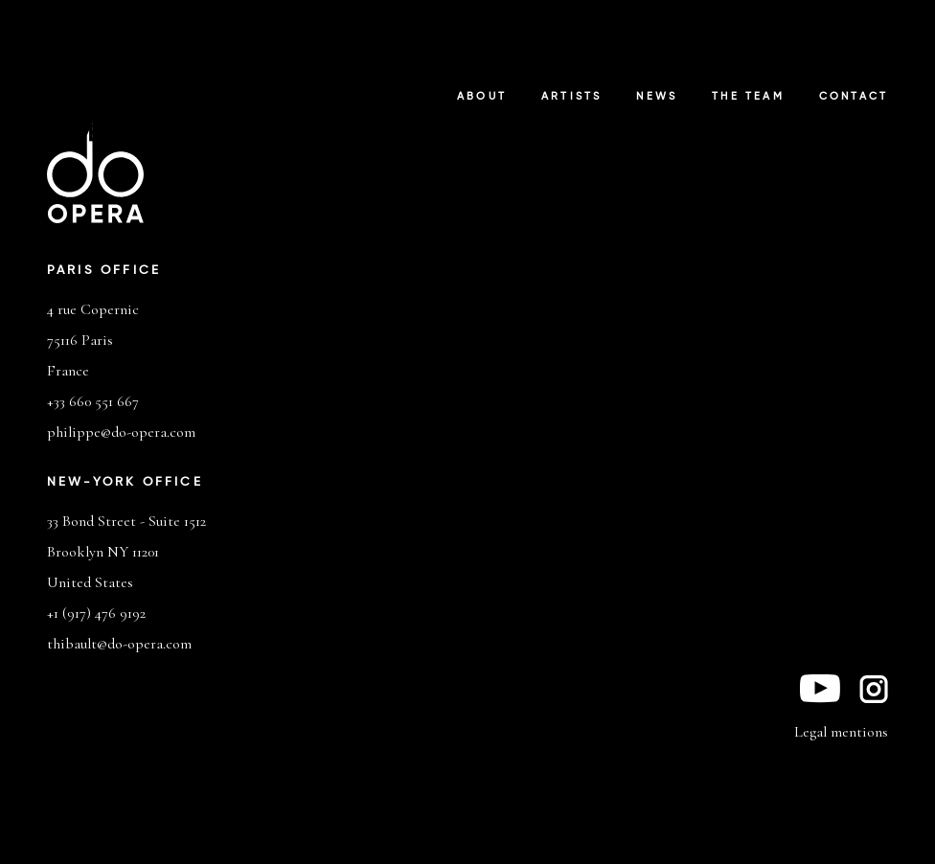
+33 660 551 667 (93, 401)
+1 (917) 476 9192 (96, 613)
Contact (853, 96)
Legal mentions (841, 731)
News (656, 96)
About (482, 96)
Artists (571, 96)
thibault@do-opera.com (119, 643)
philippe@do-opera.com (121, 432)
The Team (748, 96)
